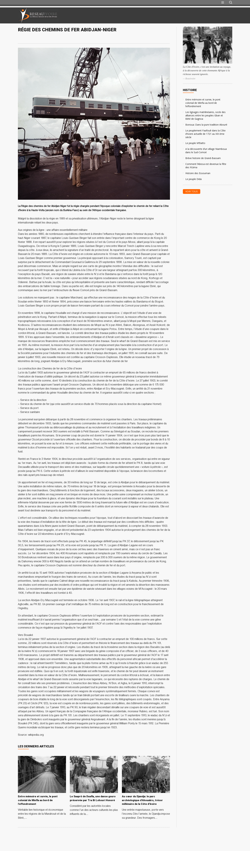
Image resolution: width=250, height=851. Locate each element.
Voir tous (191, 191)
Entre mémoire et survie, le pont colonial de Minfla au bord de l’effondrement (202, 103)
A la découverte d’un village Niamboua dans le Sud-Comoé (206, 150)
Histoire (190, 90)
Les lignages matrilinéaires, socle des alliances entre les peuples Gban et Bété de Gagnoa (205, 115)
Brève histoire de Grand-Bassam (203, 158)
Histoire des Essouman (197, 173)
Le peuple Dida (193, 179)
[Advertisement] (193, 15)
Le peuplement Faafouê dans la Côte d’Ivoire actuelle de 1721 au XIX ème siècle (205, 134)
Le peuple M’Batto (195, 143)
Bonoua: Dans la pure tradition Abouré (206, 124)
